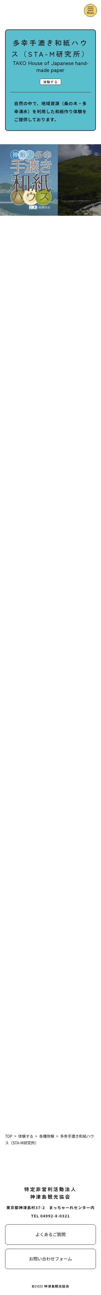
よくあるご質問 (50, 1234)
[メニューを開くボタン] (90, 10)
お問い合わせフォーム (50, 1258)
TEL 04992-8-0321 (50, 1215)
